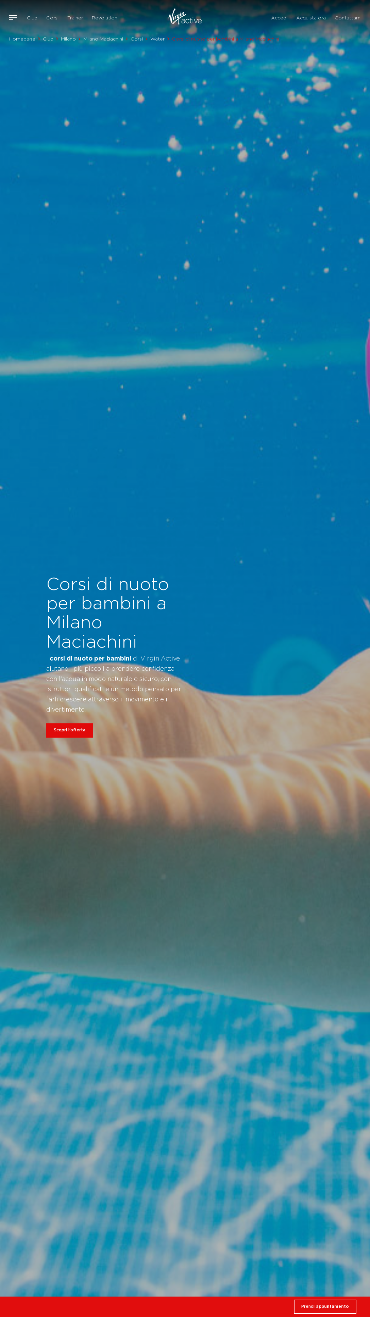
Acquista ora (311, 17)
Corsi (52, 17)
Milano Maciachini (103, 39)
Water (157, 39)
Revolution (104, 17)
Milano (68, 39)
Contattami (348, 17)
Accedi (279, 17)
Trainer (75, 17)
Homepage (22, 39)
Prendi (325, 1306)
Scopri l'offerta (69, 730)
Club (32, 17)
